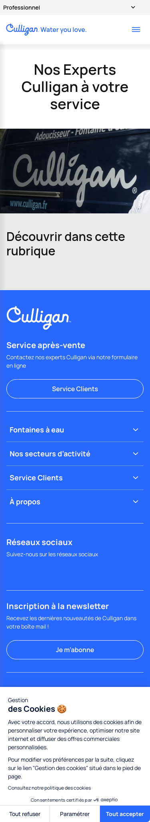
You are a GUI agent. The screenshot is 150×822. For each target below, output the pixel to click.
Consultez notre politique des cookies (49, 787)
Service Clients (75, 388)
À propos (75, 502)
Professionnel (65, 7)
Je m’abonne (75, 649)
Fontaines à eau (75, 430)
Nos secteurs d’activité (75, 454)
